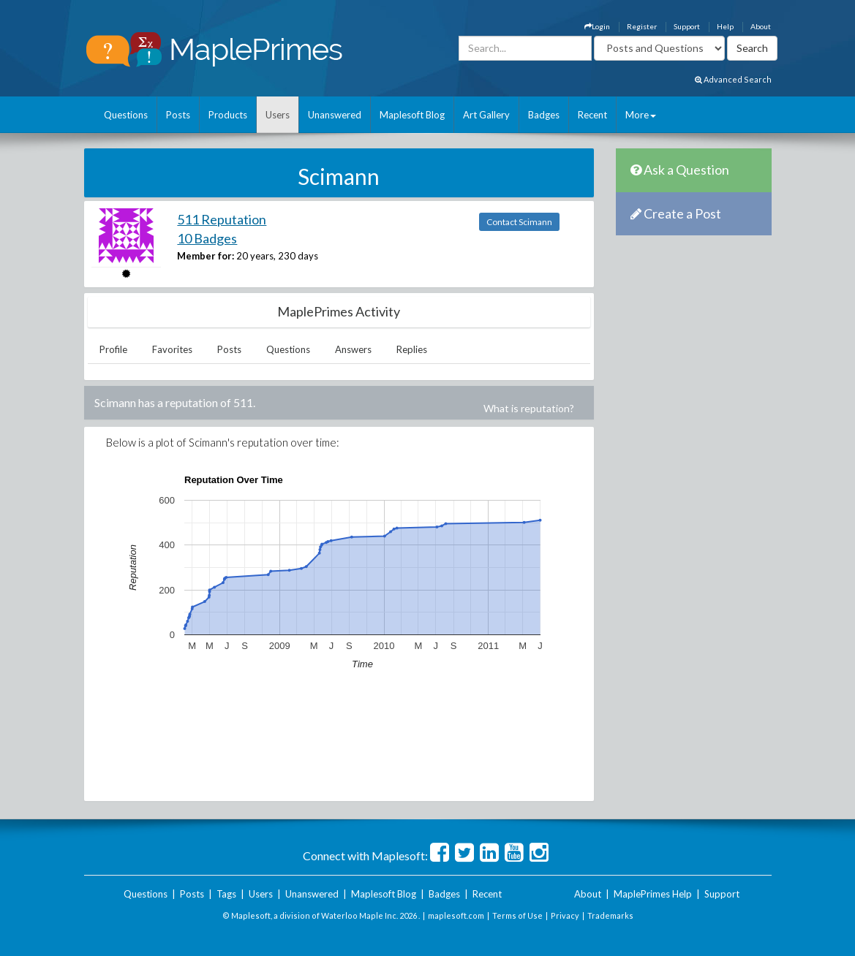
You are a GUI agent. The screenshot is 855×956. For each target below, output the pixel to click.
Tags (226, 894)
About (760, 26)
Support (687, 26)
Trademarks (610, 915)
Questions (126, 115)
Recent (592, 115)
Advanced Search (733, 79)
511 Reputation (221, 219)
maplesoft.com (456, 915)
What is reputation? (528, 408)
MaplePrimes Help (653, 894)
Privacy (565, 915)
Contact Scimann (519, 221)
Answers (353, 349)
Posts (178, 115)
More (640, 115)
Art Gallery (486, 115)
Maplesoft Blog (412, 115)
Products (227, 115)
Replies (411, 349)
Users (277, 115)
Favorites (172, 349)
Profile (113, 349)
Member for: (205, 256)
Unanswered (334, 115)
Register (642, 26)
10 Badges (207, 238)
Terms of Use (517, 915)
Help (725, 26)
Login (597, 26)
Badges (544, 115)
